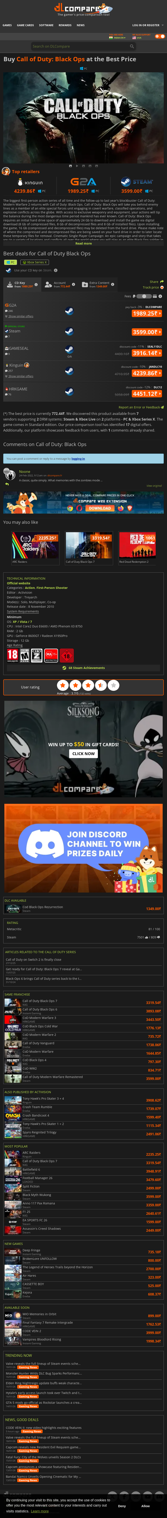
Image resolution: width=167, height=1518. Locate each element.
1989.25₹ (147, 313)
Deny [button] (122, 1506)
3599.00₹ (147, 332)
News (81, 25)
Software (46, 25)
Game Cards (25, 25)
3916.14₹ (147, 353)
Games (7, 25)
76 (8, 394)
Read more (83, 243)
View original (154, 486)
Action (30, 588)
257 (9, 370)
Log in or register (145, 25)
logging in (78, 459)
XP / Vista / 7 (22, 622)
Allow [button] (145, 1506)
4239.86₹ (147, 373)
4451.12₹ (147, 393)
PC (11, 262)
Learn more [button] (40, 1511)
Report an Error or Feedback (141, 407)
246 (9, 310)
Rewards (65, 25)
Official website (18, 583)
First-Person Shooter (52, 588)
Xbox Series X (35, 262)
